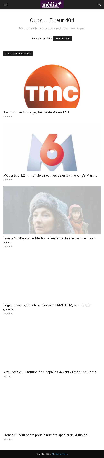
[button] (5, 4)
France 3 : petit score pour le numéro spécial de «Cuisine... (46, 435)
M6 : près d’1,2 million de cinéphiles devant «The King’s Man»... (50, 175)
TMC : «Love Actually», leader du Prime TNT (36, 112)
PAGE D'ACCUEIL (63, 38)
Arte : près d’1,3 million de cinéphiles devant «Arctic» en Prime (49, 372)
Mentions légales (60, 454)
